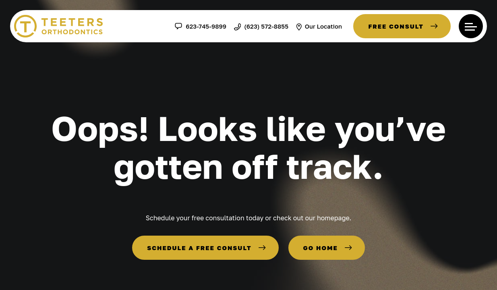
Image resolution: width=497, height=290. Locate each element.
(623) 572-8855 (261, 26)
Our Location (319, 26)
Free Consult (396, 26)
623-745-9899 (200, 26)
